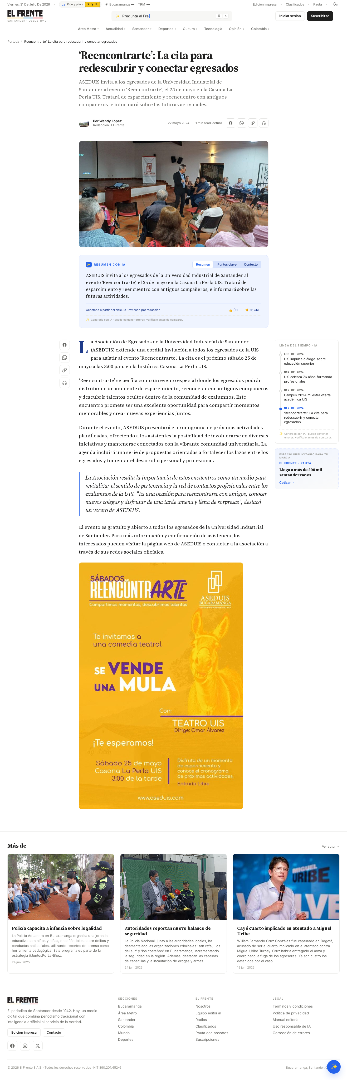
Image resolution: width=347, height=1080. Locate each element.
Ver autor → (331, 851)
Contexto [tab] (251, 269)
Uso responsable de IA (292, 1030)
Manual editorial (286, 1024)
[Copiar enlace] (252, 127)
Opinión (236, 33)
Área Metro (88, 33)
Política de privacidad (291, 1017)
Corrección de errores (291, 1037)
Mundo (124, 1037)
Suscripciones (207, 1044)
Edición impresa (265, 4)
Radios (201, 1024)
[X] (38, 1050)
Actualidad (115, 33)
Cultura (190, 33)
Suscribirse (320, 18)
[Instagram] (25, 1050)
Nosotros (203, 1010)
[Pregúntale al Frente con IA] (171, 18)
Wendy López (110, 125)
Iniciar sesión (290, 18)
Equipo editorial (208, 1017)
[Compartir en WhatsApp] (241, 127)
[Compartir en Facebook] (230, 127)
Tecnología (213, 33)
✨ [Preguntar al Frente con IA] (334, 1067)
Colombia (260, 33)
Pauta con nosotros (212, 1037)
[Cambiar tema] (335, 4)
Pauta (317, 4)
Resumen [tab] (203, 269)
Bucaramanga (130, 1010)
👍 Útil (233, 314)
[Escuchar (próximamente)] (263, 127)
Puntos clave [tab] (227, 269)
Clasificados (295, 4)
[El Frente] (37, 18)
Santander (141, 33)
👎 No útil (252, 314)
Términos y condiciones (293, 1010)
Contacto (54, 1037)
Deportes (167, 33)
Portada (13, 46)
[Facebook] (12, 1050)
